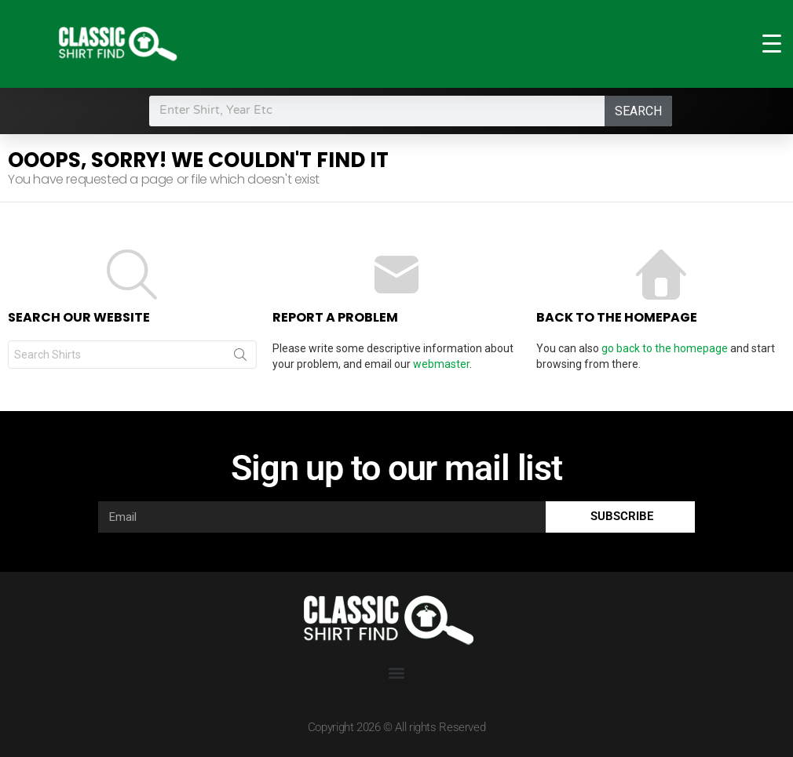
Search (638, 111)
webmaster (441, 364)
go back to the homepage (664, 348)
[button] (397, 673)
